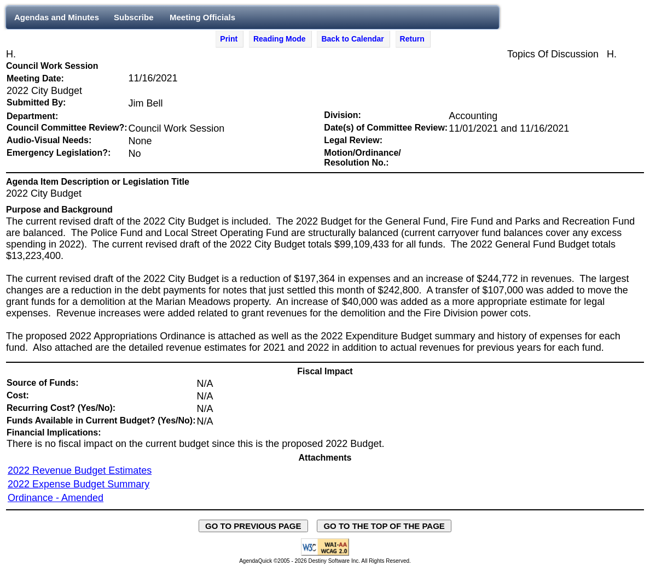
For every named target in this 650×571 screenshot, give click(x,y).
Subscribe (134, 17)
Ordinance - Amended (55, 497)
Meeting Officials (202, 17)
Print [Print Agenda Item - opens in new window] (228, 38)
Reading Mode (279, 38)
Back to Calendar (352, 38)
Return (412, 38)
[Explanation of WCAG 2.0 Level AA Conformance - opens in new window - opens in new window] (325, 554)
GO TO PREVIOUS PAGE (253, 526)
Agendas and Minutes (56, 17)
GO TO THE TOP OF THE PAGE (384, 526)
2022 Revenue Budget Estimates (80, 470)
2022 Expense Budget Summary (78, 484)
